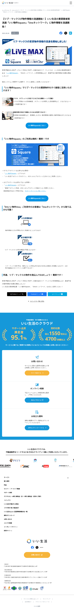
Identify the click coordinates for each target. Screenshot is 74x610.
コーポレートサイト (10, 527)
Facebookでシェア (37, 294)
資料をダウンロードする (36, 428)
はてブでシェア (57, 294)
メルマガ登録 (8, 523)
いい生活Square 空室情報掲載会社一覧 (16, 511)
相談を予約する (36, 400)
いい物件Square (12, 73)
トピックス (7, 500)
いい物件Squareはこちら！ (37, 125)
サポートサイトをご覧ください (35, 191)
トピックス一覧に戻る (37, 301)
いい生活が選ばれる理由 (11, 504)
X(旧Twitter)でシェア (16, 294)
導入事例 (6, 481)
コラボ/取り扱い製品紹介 (11, 508)
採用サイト (7, 530)
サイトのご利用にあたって (31, 599)
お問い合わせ (8, 519)
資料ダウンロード (9, 515)
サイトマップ (46, 599)
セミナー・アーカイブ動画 (12, 489)
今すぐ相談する (36, 373)
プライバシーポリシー (42, 601)
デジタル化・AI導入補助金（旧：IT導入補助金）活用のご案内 (22, 496)
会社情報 (28, 601)
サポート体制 (8, 492)
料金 (5, 485)
